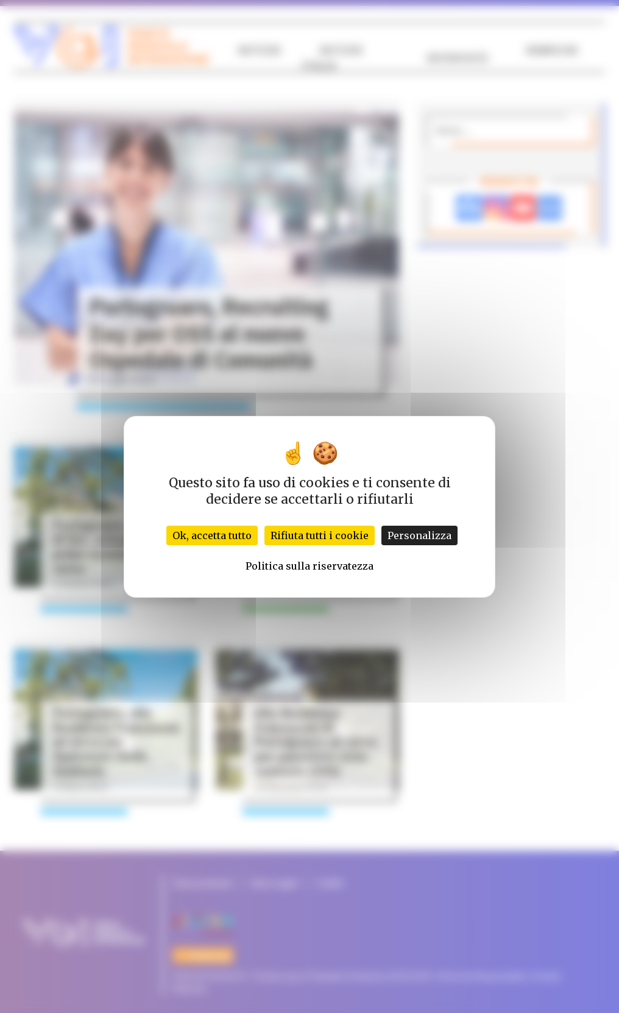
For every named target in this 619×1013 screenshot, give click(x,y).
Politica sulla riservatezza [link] (309, 566)
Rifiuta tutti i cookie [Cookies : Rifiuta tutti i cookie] (320, 535)
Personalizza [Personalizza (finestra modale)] (419, 535)
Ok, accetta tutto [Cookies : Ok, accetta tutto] (212, 535)
